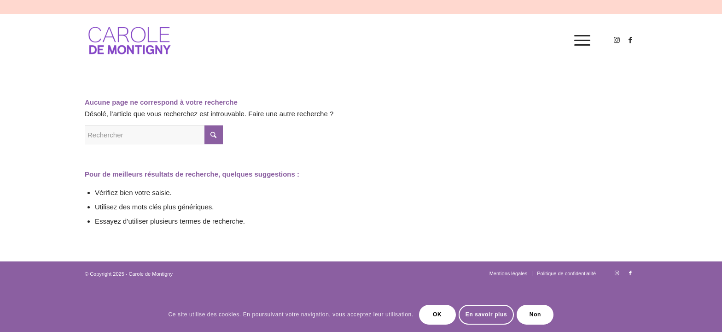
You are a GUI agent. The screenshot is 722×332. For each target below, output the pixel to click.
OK (437, 314)
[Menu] (579, 40)
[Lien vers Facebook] (630, 40)
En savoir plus (486, 314)
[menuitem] (579, 40)
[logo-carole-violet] (130, 40)
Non (535, 314)
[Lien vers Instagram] (616, 40)
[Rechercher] (154, 134)
